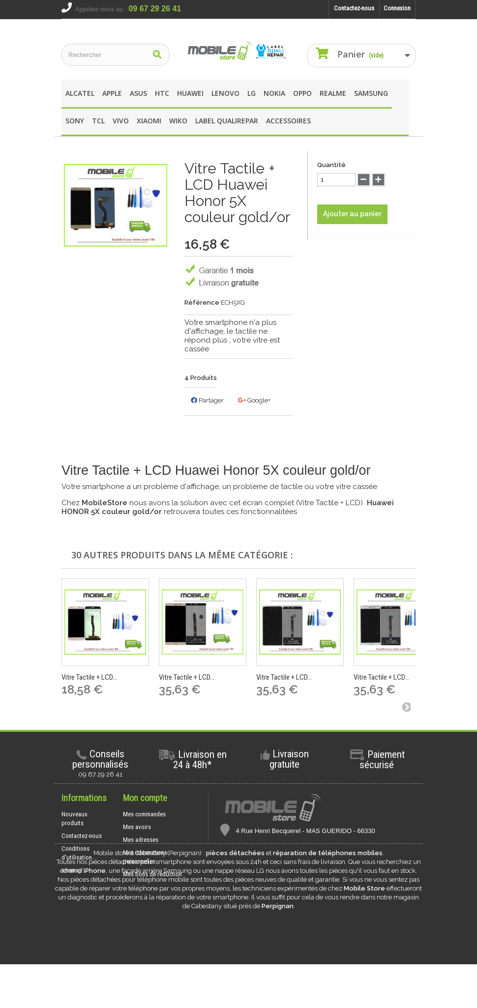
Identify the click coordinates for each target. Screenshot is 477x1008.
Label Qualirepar (226, 120)
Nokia (274, 93)
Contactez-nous (354, 8)
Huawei (190, 93)
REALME (333, 93)
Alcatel (79, 93)
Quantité (331, 165)
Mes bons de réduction (152, 874)
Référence (201, 302)
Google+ (254, 400)
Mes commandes (144, 814)
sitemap (71, 870)
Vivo (121, 120)
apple (112, 93)
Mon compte (145, 798)
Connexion (397, 8)
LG (251, 93)
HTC (162, 93)
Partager (207, 400)
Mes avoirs (137, 827)
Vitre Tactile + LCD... (89, 677)
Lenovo (225, 93)
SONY (74, 120)
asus (138, 93)
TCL (98, 120)
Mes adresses (140, 839)
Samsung (371, 93)
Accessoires (288, 120)
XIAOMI (149, 120)
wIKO (178, 120)
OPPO (302, 93)
